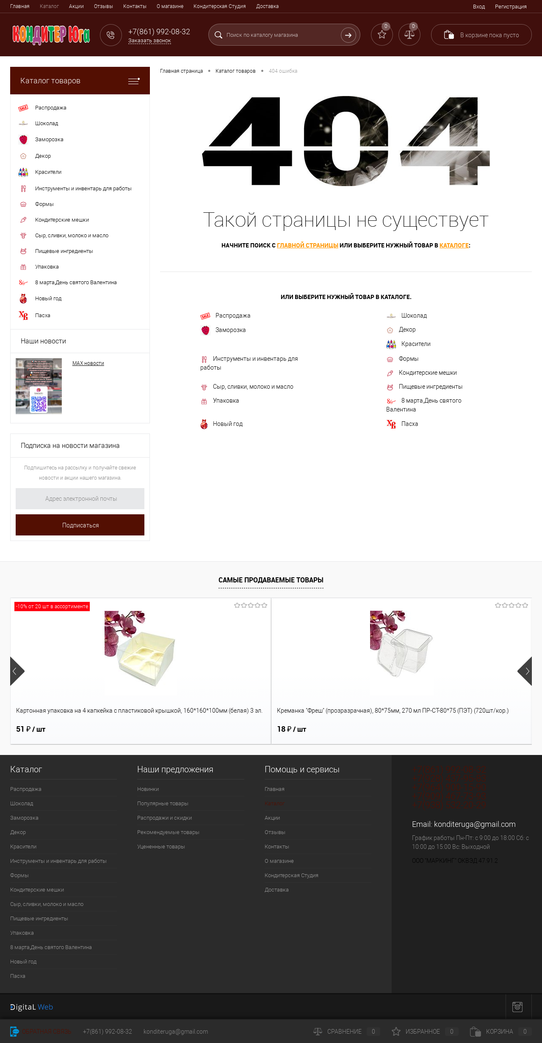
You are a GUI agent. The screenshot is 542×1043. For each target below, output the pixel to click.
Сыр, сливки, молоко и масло (246, 387)
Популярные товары (162, 803)
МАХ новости (88, 363)
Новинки (148, 789)
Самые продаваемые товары (271, 580)
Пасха (402, 424)
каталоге (454, 245)
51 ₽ (30, 729)
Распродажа (225, 316)
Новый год (221, 424)
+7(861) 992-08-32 (107, 1031)
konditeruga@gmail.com (475, 824)
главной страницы (307, 245)
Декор (401, 330)
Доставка (267, 6)
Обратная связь (41, 1031)
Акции (76, 6)
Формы (402, 359)
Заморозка (223, 330)
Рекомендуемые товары (168, 832)
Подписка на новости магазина (70, 446)
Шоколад (406, 315)
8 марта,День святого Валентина (424, 405)
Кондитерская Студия (220, 6)
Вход (479, 6)
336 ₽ (424, 729)
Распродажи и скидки (164, 818)
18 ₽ (161, 729)
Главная (20, 6)
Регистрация (511, 6)
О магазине (170, 6)
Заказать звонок (149, 40)
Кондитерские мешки (421, 373)
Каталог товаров (80, 80)
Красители (408, 344)
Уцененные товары (161, 846)
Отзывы (103, 6)
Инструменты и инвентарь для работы (249, 363)
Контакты (135, 6)
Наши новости (43, 341)
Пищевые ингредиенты (424, 387)
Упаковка (219, 401)
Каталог (49, 6)
